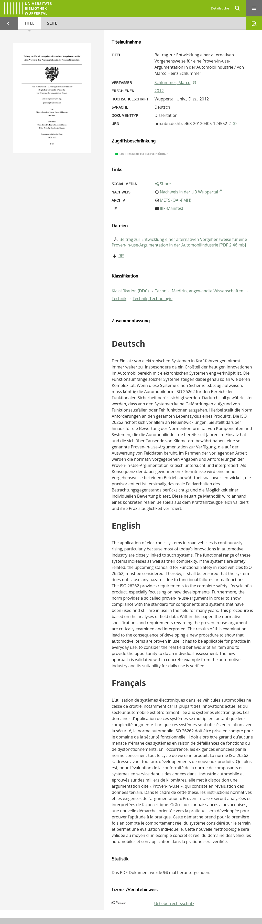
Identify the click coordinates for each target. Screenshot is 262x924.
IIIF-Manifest (171, 208)
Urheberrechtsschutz (174, 903)
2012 (159, 91)
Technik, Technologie (152, 298)
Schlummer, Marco (173, 82)
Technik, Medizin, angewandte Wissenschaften (199, 291)
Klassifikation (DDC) (130, 291)
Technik (119, 298)
